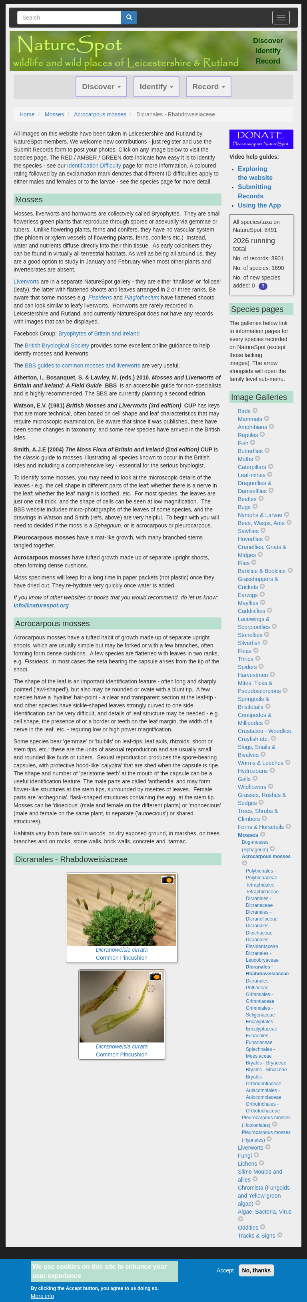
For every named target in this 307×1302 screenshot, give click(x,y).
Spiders (247, 667)
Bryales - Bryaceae (266, 1063)
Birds (244, 411)
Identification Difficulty (94, 165)
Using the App (259, 205)
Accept (225, 1271)
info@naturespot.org (41, 605)
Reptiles (248, 435)
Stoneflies (250, 635)
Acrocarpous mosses (100, 114)
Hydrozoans (253, 771)
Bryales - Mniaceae (266, 1069)
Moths (245, 459)
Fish (243, 443)
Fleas (244, 651)
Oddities (248, 1227)
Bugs (244, 507)
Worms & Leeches (260, 763)
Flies (244, 563)
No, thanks (256, 1271)
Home (27, 114)
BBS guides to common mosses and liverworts (82, 365)
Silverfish (249, 643)
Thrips (245, 659)
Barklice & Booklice (262, 571)
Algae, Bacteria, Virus (264, 1211)
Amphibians (252, 427)
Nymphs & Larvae (260, 515)
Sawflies (248, 531)
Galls (244, 779)
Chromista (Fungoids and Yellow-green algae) (264, 1195)
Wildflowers (252, 787)
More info (42, 1296)
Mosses (54, 114)
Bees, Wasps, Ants (261, 523)
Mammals (250, 419)
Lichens (247, 1163)
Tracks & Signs (256, 1235)
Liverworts (26, 281)
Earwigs (248, 595)
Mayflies (248, 603)
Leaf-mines (251, 475)
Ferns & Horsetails (261, 827)
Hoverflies (250, 539)
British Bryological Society (57, 345)
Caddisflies (251, 611)
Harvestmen (253, 675)
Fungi (245, 1155)
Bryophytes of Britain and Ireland (99, 333)
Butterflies (250, 451)
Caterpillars (252, 467)
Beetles (247, 499)
